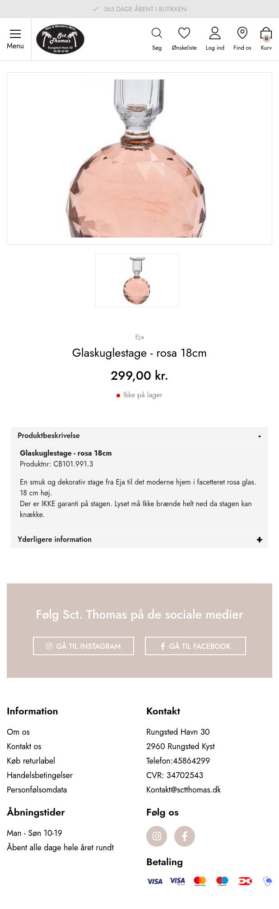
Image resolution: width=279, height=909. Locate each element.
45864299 (191, 761)
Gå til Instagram (83, 646)
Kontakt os (24, 746)
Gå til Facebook (196, 646)
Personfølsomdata (37, 790)
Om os (18, 732)
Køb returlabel (31, 761)
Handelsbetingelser (40, 775)
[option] (137, 280)
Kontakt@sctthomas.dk (183, 790)
